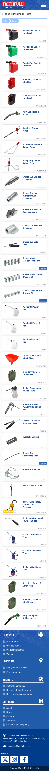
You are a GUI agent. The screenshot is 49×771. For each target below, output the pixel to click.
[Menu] (43, 5)
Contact (8, 716)
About (7, 708)
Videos (8, 654)
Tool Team (9, 720)
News (7, 712)
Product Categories (13, 649)
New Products (11, 641)
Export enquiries (12, 672)
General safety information (17, 690)
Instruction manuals (14, 685)
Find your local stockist (15, 667)
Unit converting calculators (17, 694)
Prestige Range (12, 645)
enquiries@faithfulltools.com (20, 746)
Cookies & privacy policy (16, 724)
